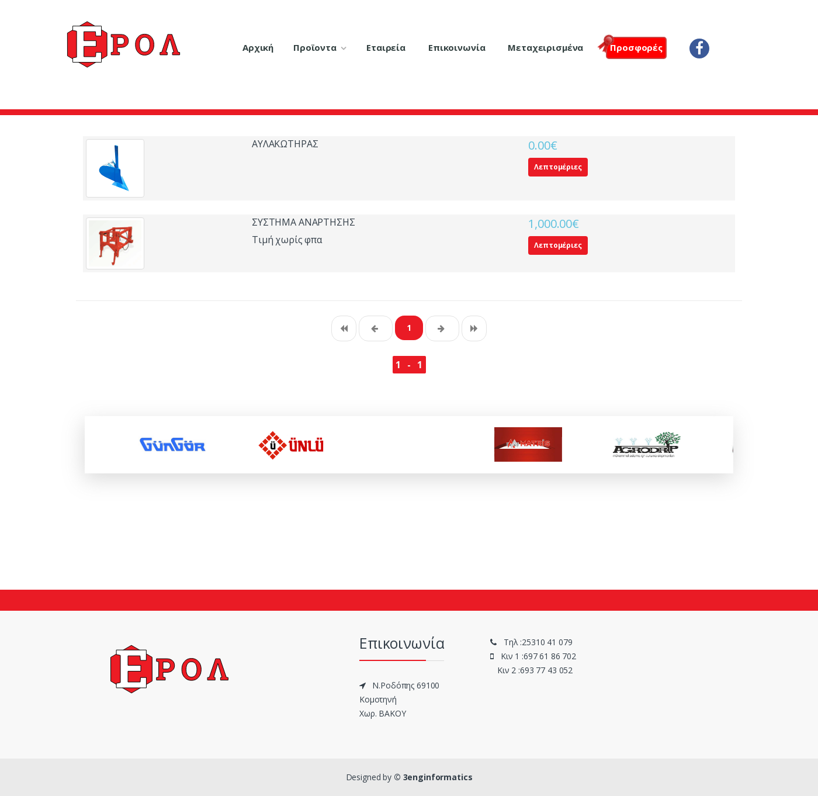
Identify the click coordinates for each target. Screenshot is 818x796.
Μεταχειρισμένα (545, 47)
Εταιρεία (385, 47)
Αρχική (257, 47)
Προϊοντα (315, 47)
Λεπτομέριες (557, 167)
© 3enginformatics (433, 777)
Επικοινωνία (456, 47)
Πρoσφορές (634, 46)
